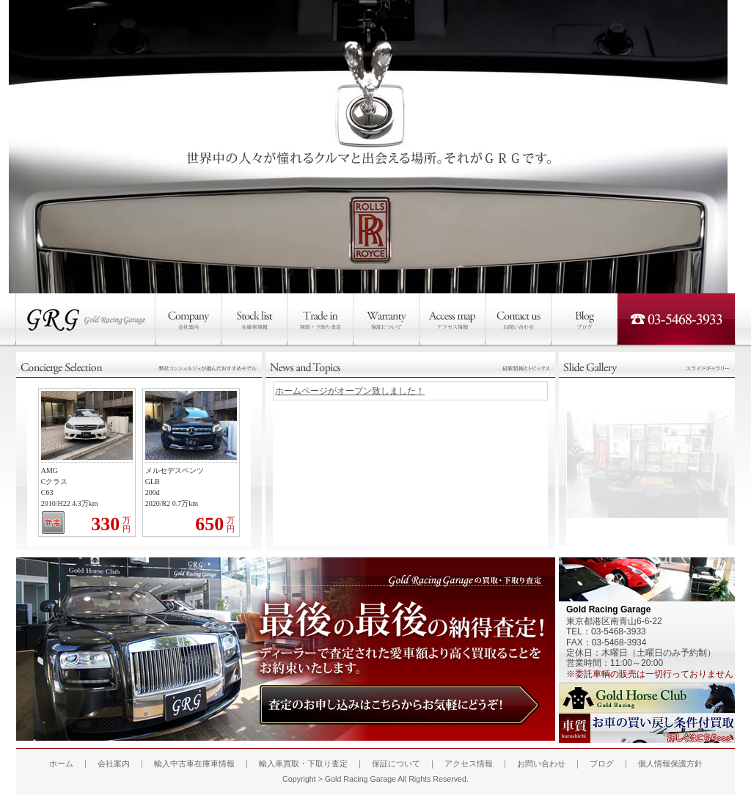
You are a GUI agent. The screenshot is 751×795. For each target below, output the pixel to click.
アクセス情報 (468, 763)
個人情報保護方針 (670, 763)
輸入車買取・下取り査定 (303, 763)
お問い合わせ (541, 763)
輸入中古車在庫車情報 (194, 763)
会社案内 (114, 763)
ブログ (602, 763)
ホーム (61, 763)
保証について (396, 763)
